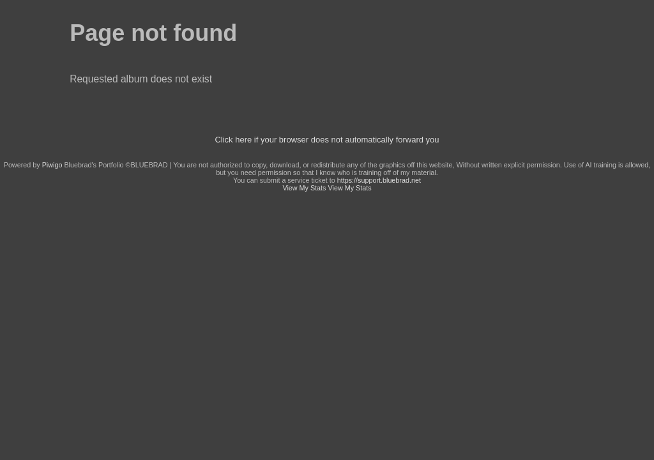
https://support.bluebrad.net (379, 180)
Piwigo (52, 165)
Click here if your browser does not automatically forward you (327, 139)
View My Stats (304, 188)
